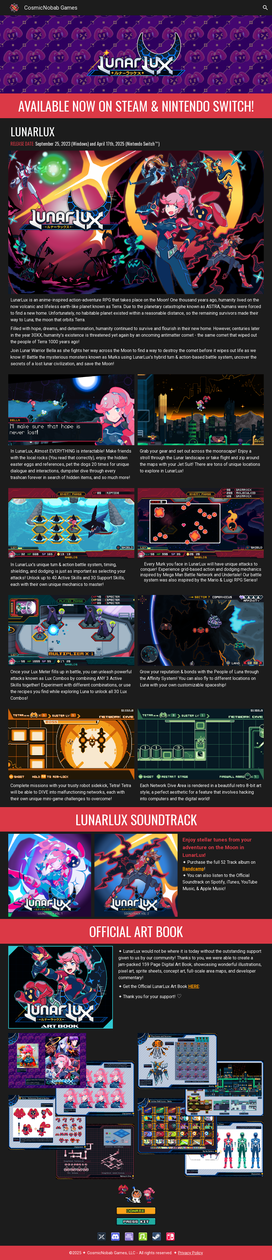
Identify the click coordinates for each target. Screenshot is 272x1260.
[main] (136, 106)
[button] (265, 7)
